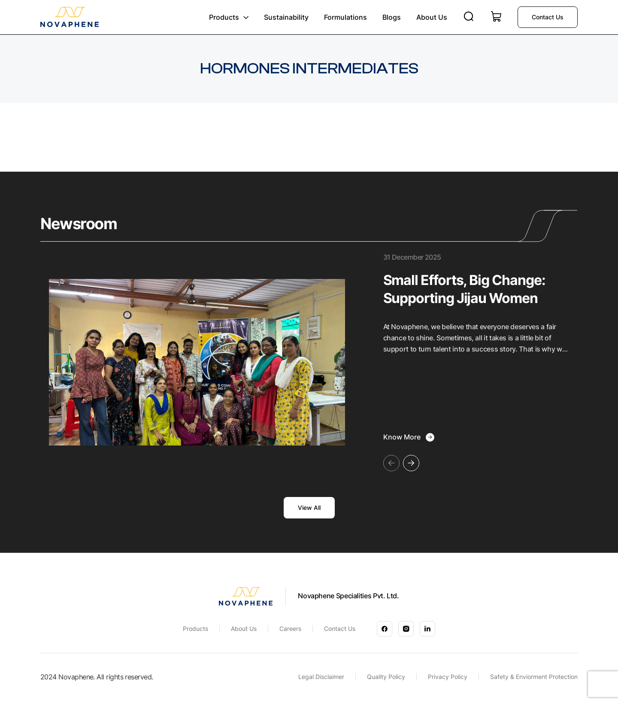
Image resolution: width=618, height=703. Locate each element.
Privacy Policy (447, 676)
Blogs (391, 17)
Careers (290, 628)
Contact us (547, 17)
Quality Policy (386, 676)
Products (224, 17)
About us (431, 17)
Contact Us (339, 628)
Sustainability (286, 17)
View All (309, 507)
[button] (411, 463)
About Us (244, 628)
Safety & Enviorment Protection (534, 676)
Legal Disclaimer (321, 676)
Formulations (345, 17)
